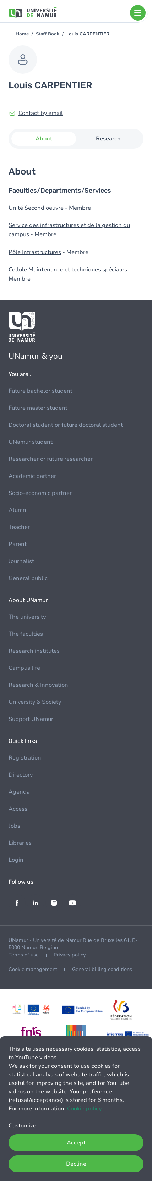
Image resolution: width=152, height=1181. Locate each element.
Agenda (19, 792)
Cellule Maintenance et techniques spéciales (68, 270)
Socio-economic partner (40, 493)
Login (16, 860)
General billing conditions (102, 969)
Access (18, 809)
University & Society (35, 702)
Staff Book (47, 34)
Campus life (24, 668)
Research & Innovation (38, 685)
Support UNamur (31, 719)
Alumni (18, 510)
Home (22, 34)
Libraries (20, 843)
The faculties (26, 634)
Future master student (38, 408)
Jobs (14, 826)
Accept (76, 1143)
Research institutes (34, 651)
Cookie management (33, 969)
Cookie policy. (85, 1109)
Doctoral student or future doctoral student (66, 425)
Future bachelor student (40, 391)
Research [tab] (108, 139)
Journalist (21, 561)
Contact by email (40, 113)
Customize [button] (22, 1126)
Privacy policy (70, 954)
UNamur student (31, 442)
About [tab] (44, 139)
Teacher (19, 527)
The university (27, 617)
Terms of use (24, 954)
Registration (25, 758)
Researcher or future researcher (51, 459)
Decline (76, 1164)
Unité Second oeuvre (36, 208)
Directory (21, 775)
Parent (18, 544)
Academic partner (32, 476)
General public (28, 578)
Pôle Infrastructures (35, 252)
